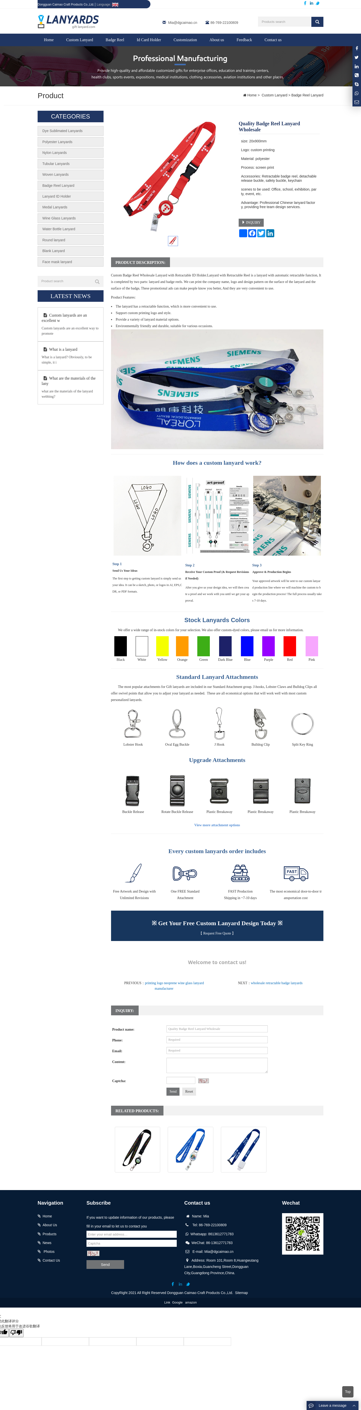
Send (172, 1091)
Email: (117, 1051)
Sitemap (241, 1293)
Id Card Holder (149, 40)
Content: (119, 1062)
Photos (48, 1252)
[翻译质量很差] (18, 1332)
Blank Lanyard (53, 250)
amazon (191, 1302)
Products (49, 1234)
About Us (50, 1225)
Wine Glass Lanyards (59, 217)
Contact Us (51, 1260)
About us (217, 40)
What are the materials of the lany (69, 379)
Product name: (123, 1029)
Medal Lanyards (54, 206)
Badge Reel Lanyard (306, 95)
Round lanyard (53, 239)
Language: (108, 4)
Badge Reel (115, 40)
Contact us (273, 40)
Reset (189, 1091)
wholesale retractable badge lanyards (277, 983)
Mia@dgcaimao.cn (182, 23)
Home (49, 40)
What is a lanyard (59, 348)
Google (177, 1302)
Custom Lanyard (79, 40)
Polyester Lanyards (57, 142)
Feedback (244, 40)
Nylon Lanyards (54, 152)
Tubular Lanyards (55, 163)
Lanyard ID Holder (56, 196)
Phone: (117, 1040)
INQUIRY (251, 222)
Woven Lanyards (55, 174)
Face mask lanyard (57, 260)
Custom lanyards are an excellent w (64, 316)
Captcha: (119, 1081)
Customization (185, 40)
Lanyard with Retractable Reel (190, 1178)
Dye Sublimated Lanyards (62, 131)
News (47, 1243)
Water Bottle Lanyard (58, 228)
